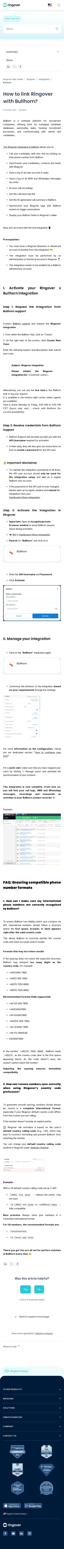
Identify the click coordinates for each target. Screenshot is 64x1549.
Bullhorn (7, 82)
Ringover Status (19, 1370)
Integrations (44, 79)
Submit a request (44, 1332)
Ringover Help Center (13, 79)
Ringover (31, 79)
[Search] (32, 28)
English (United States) (16, 1513)
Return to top (11, 1345)
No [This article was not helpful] (39, 1288)
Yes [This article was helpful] (25, 1288)
